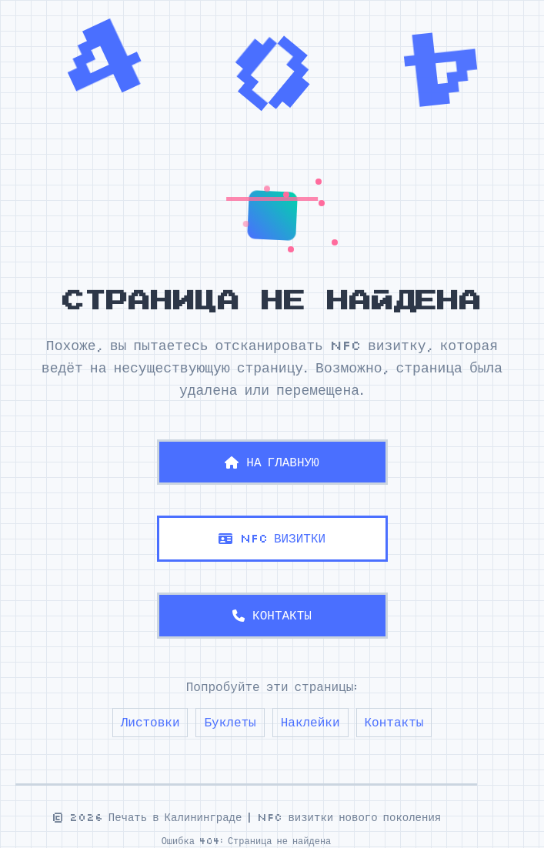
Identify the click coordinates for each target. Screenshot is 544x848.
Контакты (394, 721)
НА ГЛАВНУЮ (272, 461)
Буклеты (229, 721)
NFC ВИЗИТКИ (272, 538)
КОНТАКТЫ (272, 615)
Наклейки (310, 721)
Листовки (150, 721)
